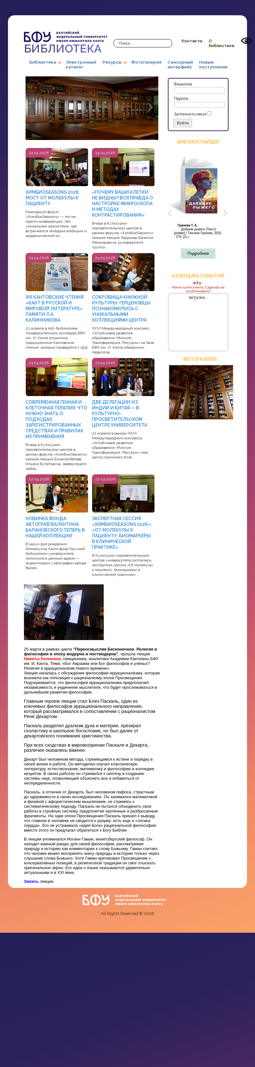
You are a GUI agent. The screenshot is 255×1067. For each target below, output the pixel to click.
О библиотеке (222, 43)
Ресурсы (112, 62)
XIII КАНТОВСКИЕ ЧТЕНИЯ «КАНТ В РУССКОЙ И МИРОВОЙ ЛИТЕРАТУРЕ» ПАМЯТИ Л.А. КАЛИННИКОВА (55, 309)
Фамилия (183, 84)
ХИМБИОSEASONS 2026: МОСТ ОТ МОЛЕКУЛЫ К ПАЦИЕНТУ (53, 198)
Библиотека (65, 43)
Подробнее (198, 253)
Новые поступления (213, 64)
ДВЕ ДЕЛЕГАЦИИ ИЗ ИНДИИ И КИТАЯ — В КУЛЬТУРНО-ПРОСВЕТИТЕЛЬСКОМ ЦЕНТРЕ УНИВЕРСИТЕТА (119, 414)
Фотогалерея (146, 62)
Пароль (181, 98)
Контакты (192, 40)
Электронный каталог (81, 64)
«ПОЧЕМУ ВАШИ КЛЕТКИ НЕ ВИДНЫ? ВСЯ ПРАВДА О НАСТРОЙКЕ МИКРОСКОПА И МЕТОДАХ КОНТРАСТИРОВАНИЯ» (122, 204)
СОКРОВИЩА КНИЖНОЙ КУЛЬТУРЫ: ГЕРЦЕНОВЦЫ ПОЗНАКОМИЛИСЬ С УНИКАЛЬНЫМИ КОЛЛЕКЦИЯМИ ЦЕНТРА (121, 309)
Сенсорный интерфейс (180, 64)
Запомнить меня (190, 114)
